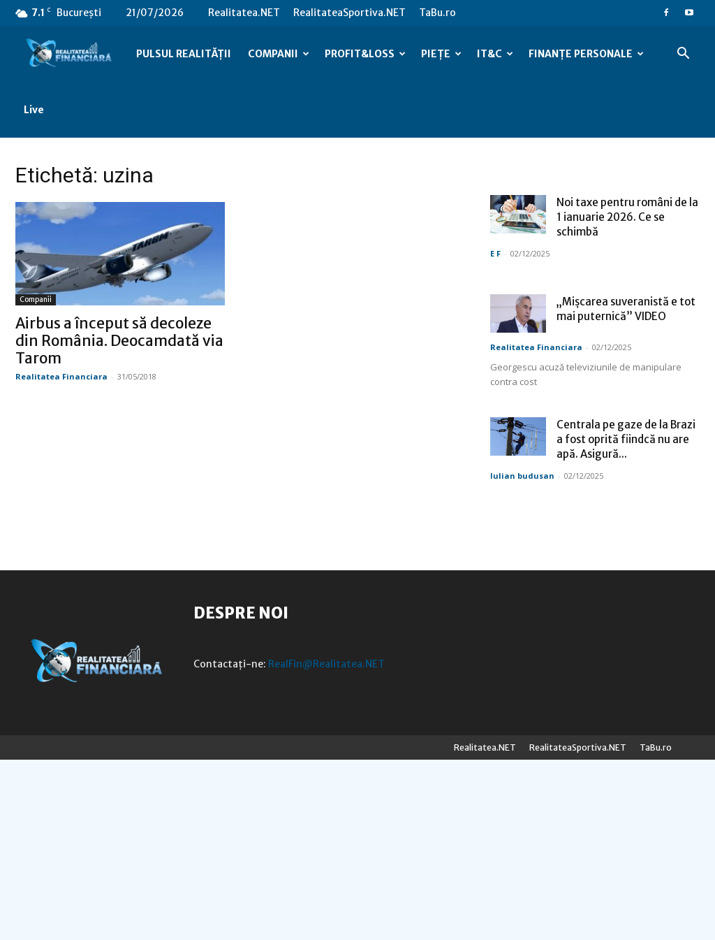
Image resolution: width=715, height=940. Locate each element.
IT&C (495, 54)
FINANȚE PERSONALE (586, 54)
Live (34, 109)
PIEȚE (441, 54)
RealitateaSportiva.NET (349, 12)
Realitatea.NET (244, 12)
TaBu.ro (437, 12)
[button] (683, 55)
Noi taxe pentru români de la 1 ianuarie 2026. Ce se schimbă (152, 397)
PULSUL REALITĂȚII (183, 54)
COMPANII (278, 54)
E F (20, 433)
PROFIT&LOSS (365, 54)
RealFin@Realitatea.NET (326, 844)
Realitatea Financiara (112, 320)
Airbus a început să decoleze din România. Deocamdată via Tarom (170, 285)
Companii (87, 243)
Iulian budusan (47, 656)
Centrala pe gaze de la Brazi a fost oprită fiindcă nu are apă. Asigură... (151, 619)
